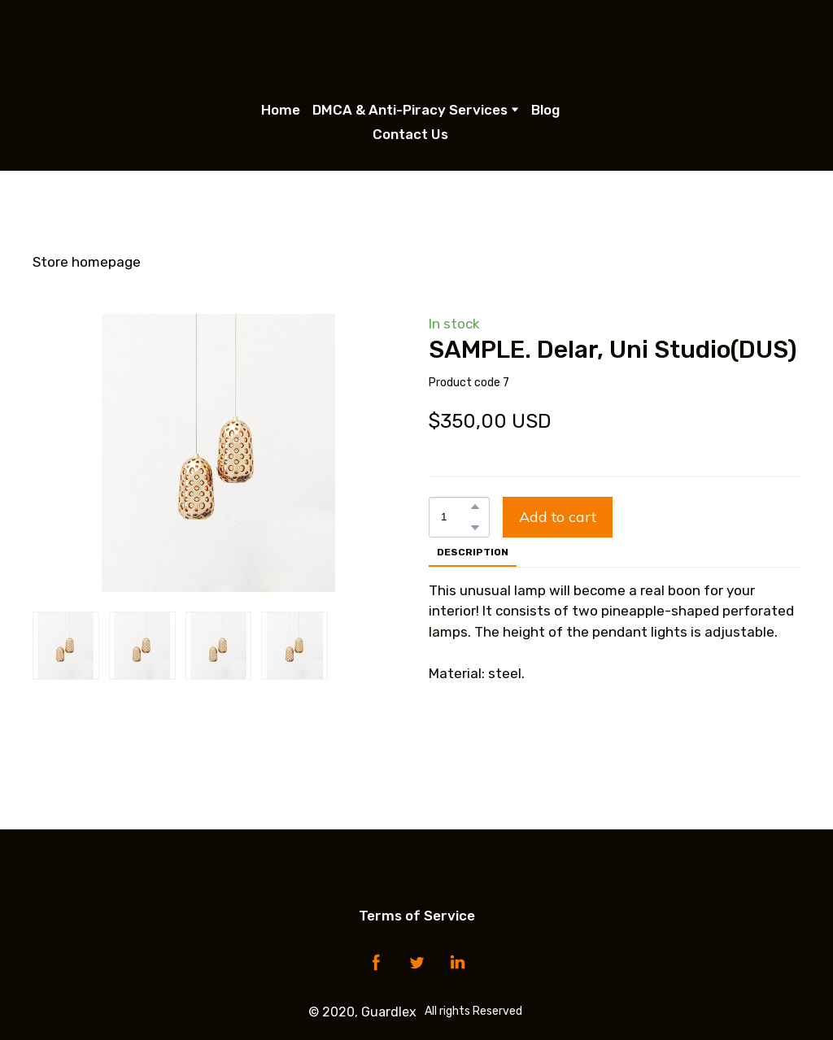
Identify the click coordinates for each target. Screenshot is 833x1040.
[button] (475, 506)
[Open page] (417, 45)
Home (280, 110)
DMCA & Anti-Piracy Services (410, 110)
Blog (545, 110)
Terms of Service (417, 915)
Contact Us (410, 134)
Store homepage (87, 262)
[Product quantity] (455, 517)
